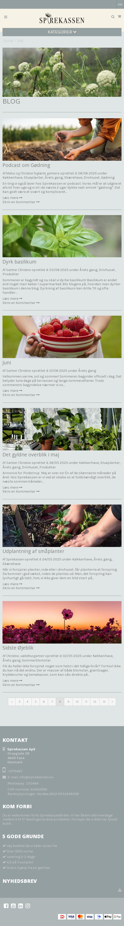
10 (77, 701)
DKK (120, 4)
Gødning (108, 177)
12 (94, 701)
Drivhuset (92, 177)
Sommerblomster (36, 660)
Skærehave (73, 177)
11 (86, 701)
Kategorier (62, 32)
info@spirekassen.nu (36, 777)
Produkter (10, 274)
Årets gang (54, 177)
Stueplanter (33, 177)
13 (104, 701)
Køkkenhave (12, 177)
